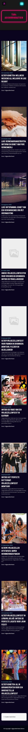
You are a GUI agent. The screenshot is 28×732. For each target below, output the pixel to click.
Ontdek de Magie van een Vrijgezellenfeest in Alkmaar (11, 412)
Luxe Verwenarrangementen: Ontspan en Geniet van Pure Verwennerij (13, 144)
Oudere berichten (10, 717)
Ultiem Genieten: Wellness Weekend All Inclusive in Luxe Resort (13, 78)
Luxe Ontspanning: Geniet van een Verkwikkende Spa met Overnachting (13, 210)
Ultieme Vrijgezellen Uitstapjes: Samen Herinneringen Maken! (10, 551)
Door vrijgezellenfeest (7, 90)
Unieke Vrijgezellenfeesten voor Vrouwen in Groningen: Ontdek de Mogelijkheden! (13, 276)
